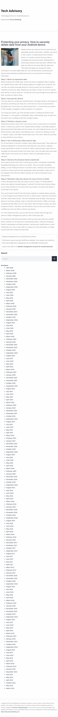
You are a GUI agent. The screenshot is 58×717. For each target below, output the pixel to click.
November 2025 (11, 281)
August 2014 (10, 650)
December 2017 (11, 542)
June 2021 (9, 427)
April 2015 (9, 630)
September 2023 (12, 353)
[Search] (54, 258)
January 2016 (11, 606)
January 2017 (11, 573)
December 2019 (11, 476)
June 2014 (9, 655)
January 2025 (11, 309)
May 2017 (9, 562)
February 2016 (11, 603)
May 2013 (9, 677)
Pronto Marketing (15, 19)
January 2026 (11, 276)
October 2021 (11, 416)
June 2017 (9, 559)
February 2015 (11, 636)
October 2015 (11, 614)
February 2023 (11, 372)
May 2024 (9, 331)
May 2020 (9, 463)
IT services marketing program (19, 707)
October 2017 (11, 548)
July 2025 (9, 292)
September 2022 (12, 386)
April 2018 (9, 531)
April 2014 (9, 661)
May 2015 (9, 628)
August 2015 (10, 619)
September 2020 (12, 452)
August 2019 (10, 487)
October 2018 (11, 515)
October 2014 (11, 644)
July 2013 (9, 674)
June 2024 (9, 328)
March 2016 (10, 600)
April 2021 (9, 432)
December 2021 (11, 411)
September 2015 (12, 617)
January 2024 (11, 342)
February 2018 (11, 537)
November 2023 (11, 347)
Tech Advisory (11, 11)
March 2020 (10, 468)
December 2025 (11, 279)
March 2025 (10, 303)
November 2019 (11, 479)
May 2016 (9, 595)
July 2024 (9, 325)
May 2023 (9, 364)
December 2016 (11, 575)
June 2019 (9, 493)
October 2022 (11, 383)
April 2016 (9, 597)
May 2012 (9, 685)
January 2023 (11, 375)
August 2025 (10, 290)
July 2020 (9, 457)
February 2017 (11, 570)
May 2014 (9, 658)
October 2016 (11, 581)
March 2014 (10, 663)
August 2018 (10, 520)
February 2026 (11, 273)
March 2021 (10, 435)
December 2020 (11, 443)
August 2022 (10, 389)
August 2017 (10, 553)
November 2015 (11, 611)
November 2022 (11, 380)
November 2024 (11, 314)
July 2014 (9, 652)
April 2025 (9, 301)
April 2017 (9, 564)
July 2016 (9, 589)
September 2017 (12, 551)
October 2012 (11, 683)
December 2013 (11, 672)
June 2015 (9, 625)
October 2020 (11, 449)
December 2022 (11, 378)
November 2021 (11, 413)
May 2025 (9, 298)
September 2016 (12, 584)
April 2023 (9, 367)
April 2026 (9, 268)
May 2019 (9, 496)
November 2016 (11, 578)
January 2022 (11, 408)
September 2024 (12, 320)
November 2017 (11, 545)
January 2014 (11, 669)
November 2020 (11, 446)
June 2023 (9, 361)
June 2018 (9, 526)
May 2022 (9, 397)
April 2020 (9, 465)
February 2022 (11, 405)
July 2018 (9, 523)
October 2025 (11, 284)
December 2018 (11, 509)
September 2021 (12, 419)
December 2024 (11, 312)
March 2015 (10, 633)
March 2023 (10, 369)
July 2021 (9, 424)
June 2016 (9, 592)
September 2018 (12, 518)
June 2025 (9, 295)
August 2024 (10, 323)
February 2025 (11, 306)
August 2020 (10, 454)
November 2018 (11, 512)
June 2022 (9, 394)
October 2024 (11, 317)
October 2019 (11, 482)
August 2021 (10, 422)
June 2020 (9, 460)
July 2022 (9, 391)
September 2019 (12, 485)
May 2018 (9, 529)
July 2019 (9, 490)
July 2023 (9, 358)
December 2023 (11, 345)
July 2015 (9, 622)
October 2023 (11, 350)
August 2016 (10, 586)
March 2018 (10, 534)
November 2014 (11, 641)
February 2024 (11, 339)
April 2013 (9, 680)
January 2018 (11, 540)
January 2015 (11, 639)
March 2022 (10, 402)
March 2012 (10, 688)
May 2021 (9, 430)
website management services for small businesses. (35, 246)
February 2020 (11, 471)
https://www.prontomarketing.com (10, 712)
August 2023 (10, 356)
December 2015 (11, 608)
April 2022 (9, 400)
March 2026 (10, 270)
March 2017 (10, 567)
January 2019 (11, 507)
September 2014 (12, 647)
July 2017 (9, 556)
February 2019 (11, 504)
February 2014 (11, 666)
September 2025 (12, 287)
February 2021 (11, 438)
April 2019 (9, 498)
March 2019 (10, 501)
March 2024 (10, 336)
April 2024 (9, 334)
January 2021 (11, 441)
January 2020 (11, 474)
